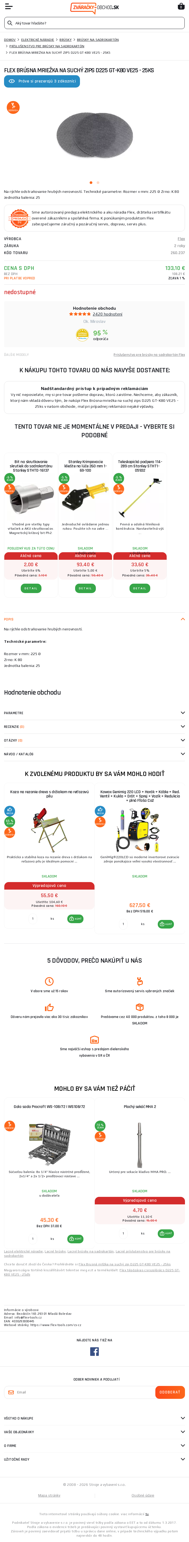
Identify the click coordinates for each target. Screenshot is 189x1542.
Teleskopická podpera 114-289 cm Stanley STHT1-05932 (140, 466)
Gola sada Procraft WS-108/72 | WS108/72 (49, 1107)
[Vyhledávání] (94, 23)
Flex (181, 239)
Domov (10, 40)
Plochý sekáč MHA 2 (140, 1107)
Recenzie (14, 726)
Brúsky (66, 40)
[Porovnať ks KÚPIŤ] (33, 918)
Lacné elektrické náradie (23, 1251)
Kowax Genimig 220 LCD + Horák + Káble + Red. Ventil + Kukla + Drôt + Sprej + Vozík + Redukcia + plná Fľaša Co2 (140, 796)
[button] (75, 919)
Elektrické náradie (37, 40)
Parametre (13, 713)
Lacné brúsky (55, 1251)
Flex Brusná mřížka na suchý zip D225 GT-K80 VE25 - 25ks (125, 1264)
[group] (49, 859)
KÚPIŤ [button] (78, 918)
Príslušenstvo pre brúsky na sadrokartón (46, 46)
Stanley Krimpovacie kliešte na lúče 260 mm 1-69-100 (85, 466)
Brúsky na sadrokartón (98, 40)
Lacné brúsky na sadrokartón (91, 1251)
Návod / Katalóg (19, 754)
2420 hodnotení (107, 314)
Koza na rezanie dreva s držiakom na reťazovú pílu (49, 794)
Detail (31, 588)
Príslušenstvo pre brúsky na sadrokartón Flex (149, 354)
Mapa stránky (49, 1495)
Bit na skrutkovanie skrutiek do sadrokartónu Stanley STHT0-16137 (31, 466)
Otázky (13, 740)
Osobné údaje (143, 1495)
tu (147, 1514)
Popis (8, 619)
